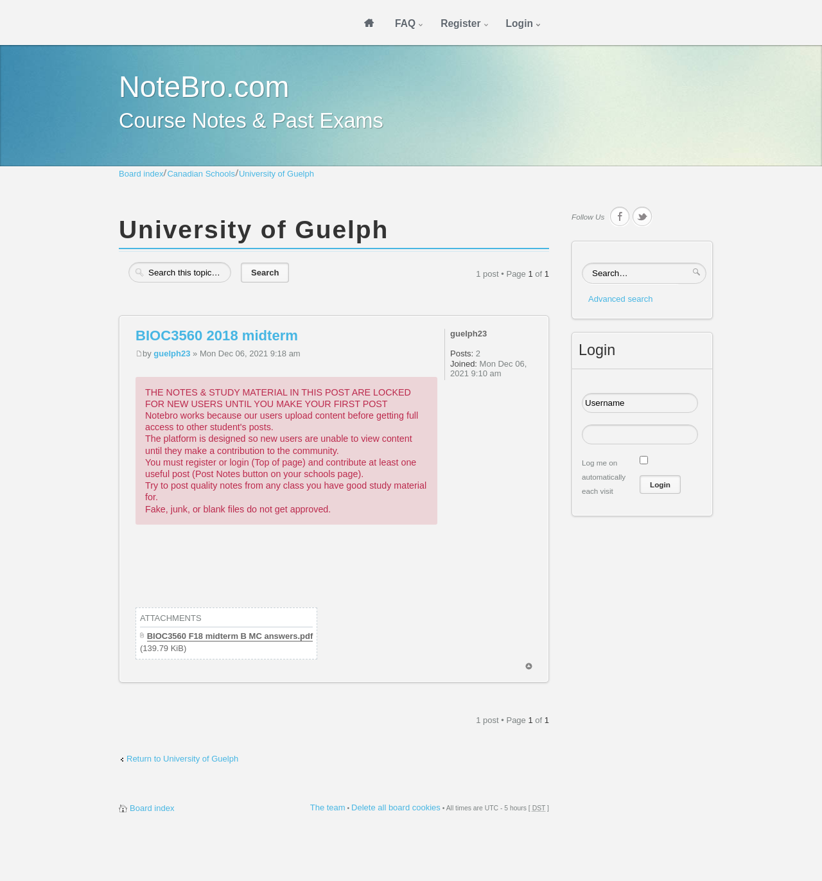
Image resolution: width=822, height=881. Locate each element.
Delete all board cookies (396, 807)
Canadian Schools (201, 174)
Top (528, 666)
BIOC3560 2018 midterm (217, 335)
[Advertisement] (369, 575)
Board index (141, 174)
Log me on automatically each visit (603, 476)
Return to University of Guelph (182, 758)
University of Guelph (276, 174)
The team (327, 807)
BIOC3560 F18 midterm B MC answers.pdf (230, 636)
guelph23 (171, 353)
